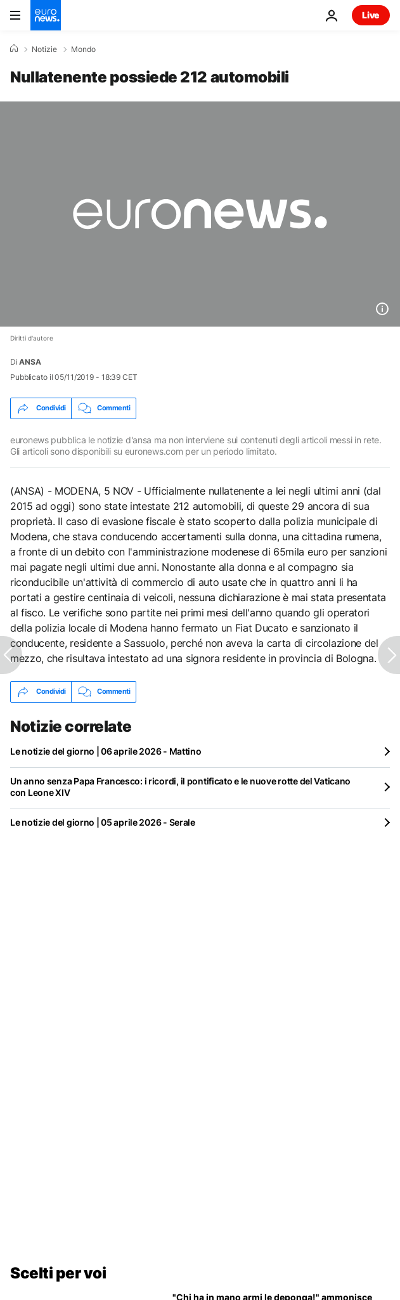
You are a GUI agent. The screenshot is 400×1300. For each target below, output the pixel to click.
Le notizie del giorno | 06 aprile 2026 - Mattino (106, 751)
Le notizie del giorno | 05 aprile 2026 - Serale (102, 822)
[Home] (14, 48)
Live (371, 15)
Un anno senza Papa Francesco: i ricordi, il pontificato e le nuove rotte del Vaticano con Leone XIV (180, 787)
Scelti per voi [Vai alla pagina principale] (58, 1273)
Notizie (44, 49)
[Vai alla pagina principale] (45, 15)
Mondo (83, 49)
